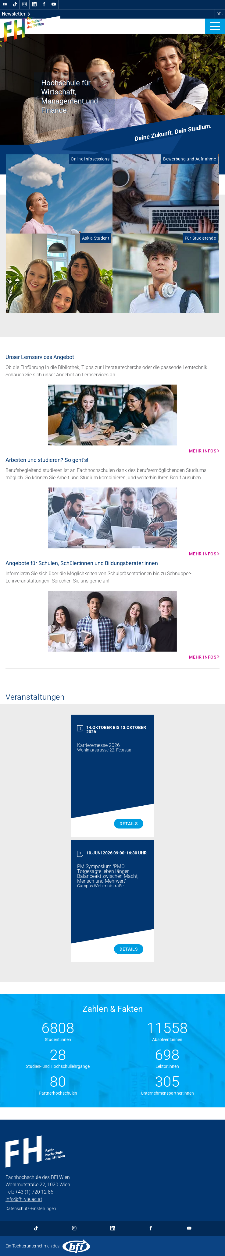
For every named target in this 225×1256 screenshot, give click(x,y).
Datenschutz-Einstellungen (30, 1208)
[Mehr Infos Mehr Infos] (112, 419)
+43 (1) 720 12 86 (34, 1192)
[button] (215, 26)
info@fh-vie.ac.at (23, 1199)
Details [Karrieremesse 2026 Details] (129, 823)
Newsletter (16, 14)
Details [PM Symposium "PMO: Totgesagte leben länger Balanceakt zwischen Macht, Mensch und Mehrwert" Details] (129, 949)
